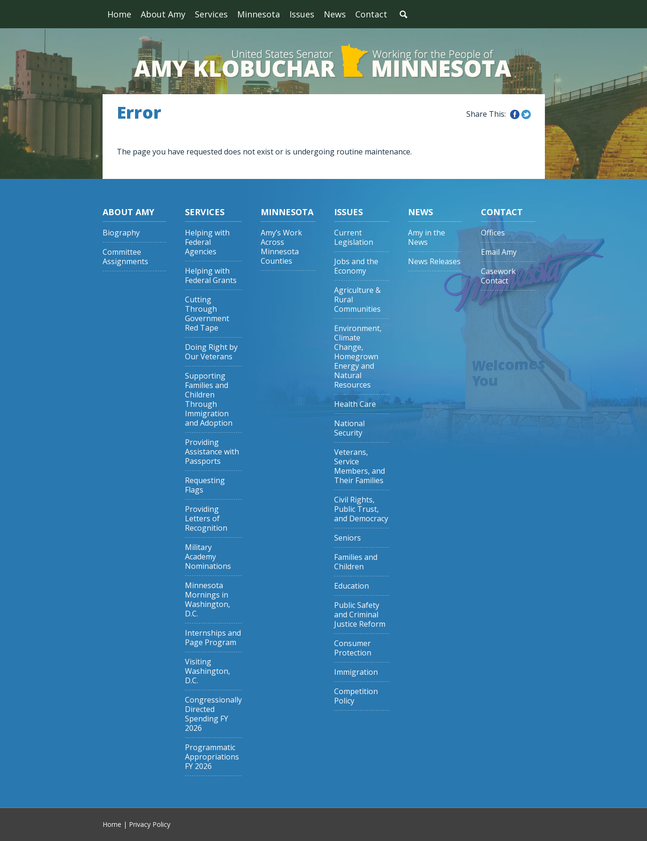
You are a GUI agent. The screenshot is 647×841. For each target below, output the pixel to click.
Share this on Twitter (526, 114)
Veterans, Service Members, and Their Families (359, 466)
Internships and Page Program (213, 637)
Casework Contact (498, 276)
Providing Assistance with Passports (212, 451)
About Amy (163, 14)
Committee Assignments (125, 257)
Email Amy (499, 252)
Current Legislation (353, 237)
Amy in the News (426, 237)
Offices (493, 233)
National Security (349, 428)
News (335, 14)
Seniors (347, 538)
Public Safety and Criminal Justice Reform (359, 614)
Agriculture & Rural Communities (357, 299)
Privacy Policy (149, 824)
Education (351, 586)
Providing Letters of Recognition (206, 518)
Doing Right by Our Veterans (211, 352)
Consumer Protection (352, 648)
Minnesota (258, 14)
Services (211, 14)
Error (139, 112)
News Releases (434, 262)
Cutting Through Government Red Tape (207, 314)
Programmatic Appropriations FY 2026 (212, 757)
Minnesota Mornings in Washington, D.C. (207, 600)
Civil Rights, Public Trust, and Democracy (361, 509)
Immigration (356, 672)
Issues (301, 14)
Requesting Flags (205, 485)
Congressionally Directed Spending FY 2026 (213, 714)
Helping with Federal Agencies (207, 242)
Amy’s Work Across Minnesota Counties (281, 247)
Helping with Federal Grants (211, 275)
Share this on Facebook (514, 114)
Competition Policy (356, 696)
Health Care (355, 404)
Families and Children (355, 562)
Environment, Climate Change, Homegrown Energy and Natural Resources (358, 356)
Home (119, 14)
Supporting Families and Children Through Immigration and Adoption (208, 399)
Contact (371, 14)
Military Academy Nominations (208, 556)
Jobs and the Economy (356, 266)
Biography (121, 233)
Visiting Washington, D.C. (207, 671)
